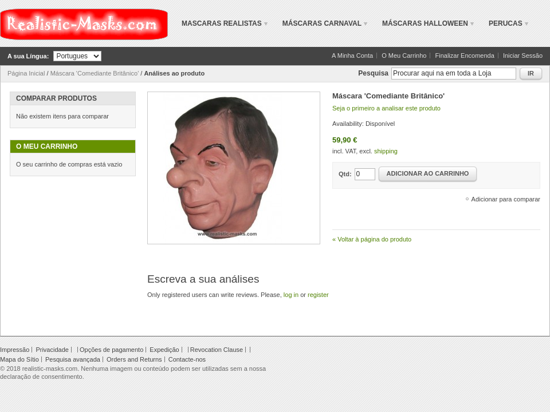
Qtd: (345, 174)
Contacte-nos (187, 359)
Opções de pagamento (111, 349)
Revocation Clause (216, 349)
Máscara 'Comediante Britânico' (94, 73)
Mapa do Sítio (19, 359)
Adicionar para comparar (506, 199)
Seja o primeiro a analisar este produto (386, 108)
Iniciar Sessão (523, 55)
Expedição (164, 349)
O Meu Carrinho (404, 55)
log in (291, 294)
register (318, 294)
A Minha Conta (352, 55)
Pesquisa (373, 73)
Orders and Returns (134, 359)
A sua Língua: (28, 56)
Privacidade (52, 349)
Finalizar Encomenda (464, 55)
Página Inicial (26, 73)
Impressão (14, 349)
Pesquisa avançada (72, 359)
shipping (386, 151)
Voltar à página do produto (371, 239)
